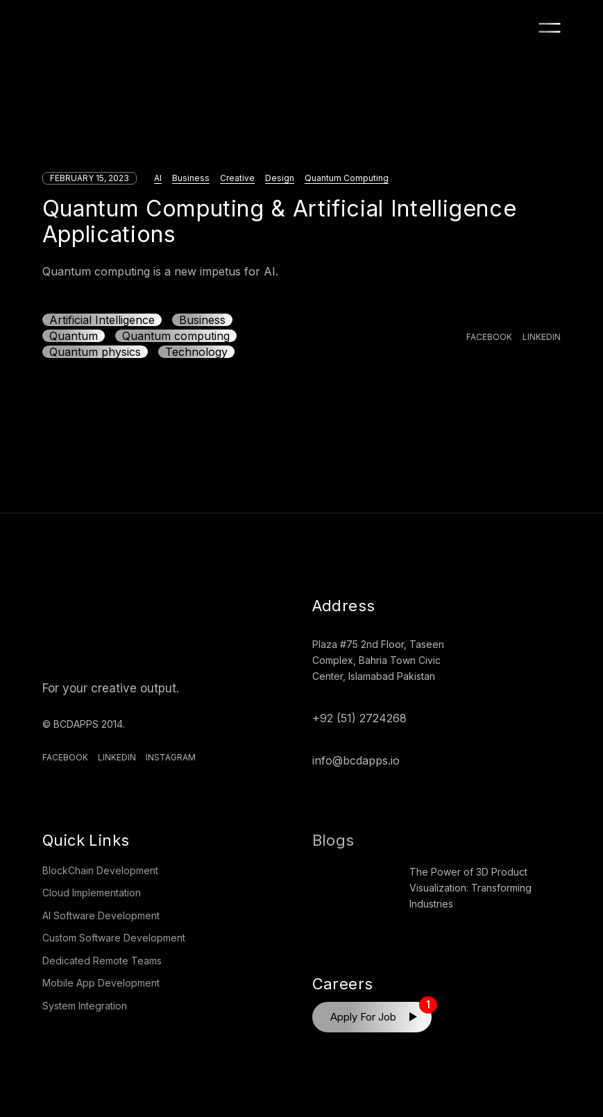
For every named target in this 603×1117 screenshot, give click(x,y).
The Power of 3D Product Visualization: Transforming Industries (470, 888)
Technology (196, 352)
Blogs (333, 840)
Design (279, 178)
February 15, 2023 (89, 178)
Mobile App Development (101, 983)
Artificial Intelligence (102, 320)
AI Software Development (101, 915)
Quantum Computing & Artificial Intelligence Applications (279, 221)
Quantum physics (95, 352)
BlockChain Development (100, 870)
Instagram (171, 757)
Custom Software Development (113, 938)
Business (191, 178)
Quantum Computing (347, 178)
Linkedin (117, 757)
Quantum (73, 336)
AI (158, 178)
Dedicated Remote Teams (102, 960)
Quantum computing (176, 336)
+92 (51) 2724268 (359, 718)
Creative (237, 178)
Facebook (65, 757)
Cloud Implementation (91, 892)
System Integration (84, 1006)
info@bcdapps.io (356, 760)
